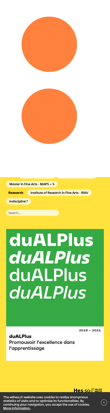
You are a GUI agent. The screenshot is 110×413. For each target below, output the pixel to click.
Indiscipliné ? (18, 201)
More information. (17, 408)
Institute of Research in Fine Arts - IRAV (59, 193)
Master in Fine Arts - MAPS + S (31, 184)
